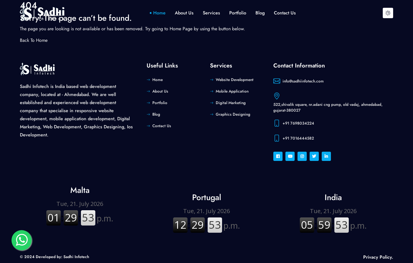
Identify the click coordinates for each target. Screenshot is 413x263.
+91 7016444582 (298, 138)
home (159, 13)
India (333, 197)
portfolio (237, 13)
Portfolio (159, 103)
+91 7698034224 (298, 123)
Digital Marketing (231, 103)
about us (184, 13)
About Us (160, 91)
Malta (80, 190)
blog (260, 13)
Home (157, 79)
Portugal (206, 197)
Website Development (234, 79)
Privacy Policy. (378, 257)
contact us (285, 13)
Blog (156, 114)
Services (211, 13)
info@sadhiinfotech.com (303, 81)
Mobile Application (232, 91)
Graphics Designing (233, 114)
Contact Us (161, 126)
